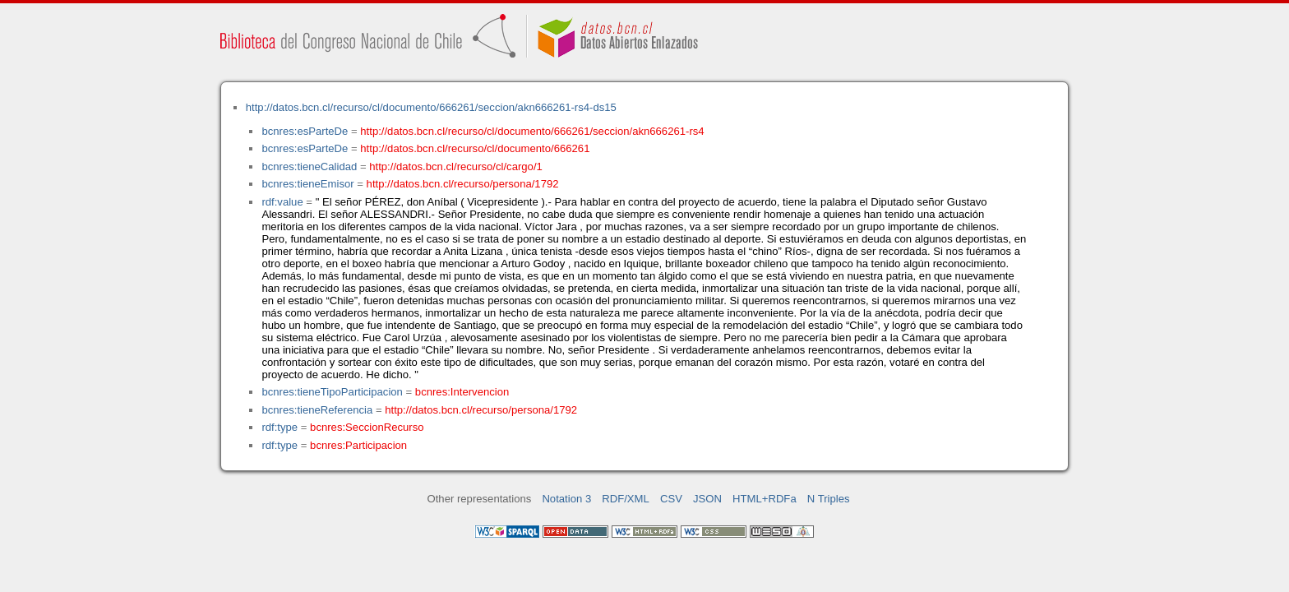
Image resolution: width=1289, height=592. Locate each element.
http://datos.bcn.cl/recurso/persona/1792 (463, 184)
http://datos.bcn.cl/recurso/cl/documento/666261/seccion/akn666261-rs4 (532, 131)
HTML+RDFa (764, 499)
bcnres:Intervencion (462, 392)
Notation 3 (566, 499)
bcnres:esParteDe (304, 131)
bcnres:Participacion (358, 445)
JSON (707, 499)
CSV (671, 499)
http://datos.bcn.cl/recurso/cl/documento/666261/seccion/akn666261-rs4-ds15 (431, 107)
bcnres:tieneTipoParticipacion (331, 392)
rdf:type (279, 427)
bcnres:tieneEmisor (307, 184)
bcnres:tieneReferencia (316, 410)
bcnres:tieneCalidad (309, 166)
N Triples (828, 499)
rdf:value (282, 202)
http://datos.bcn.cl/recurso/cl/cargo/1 (456, 166)
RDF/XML (625, 499)
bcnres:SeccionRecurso (366, 427)
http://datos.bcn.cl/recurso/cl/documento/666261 (474, 148)
